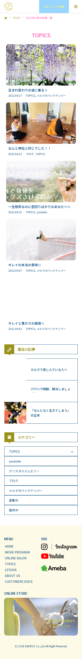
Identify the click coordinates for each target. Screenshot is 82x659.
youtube (15, 461)
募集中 (13, 500)
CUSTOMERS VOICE (19, 581)
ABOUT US (12, 575)
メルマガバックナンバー (26, 490)
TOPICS (14, 451)
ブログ (13, 481)
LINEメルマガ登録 (54, 6)
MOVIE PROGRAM (17, 552)
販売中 (13, 510)
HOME (9, 546)
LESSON (10, 570)
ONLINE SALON (15, 558)
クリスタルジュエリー (24, 471)
